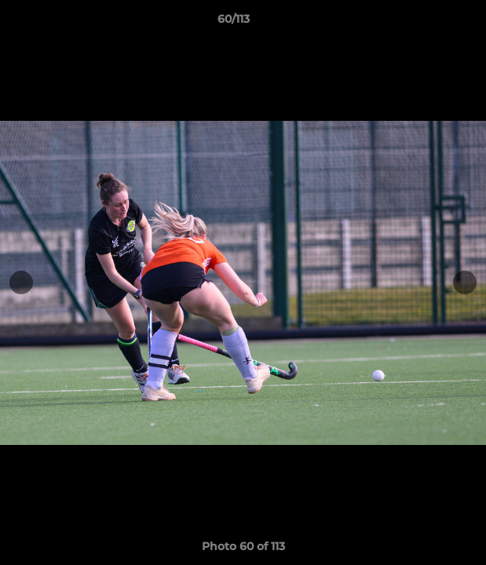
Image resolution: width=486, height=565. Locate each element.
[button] (429, 23)
